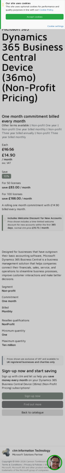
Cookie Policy (46, 9)
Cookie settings (55, 26)
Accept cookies (34, 16)
